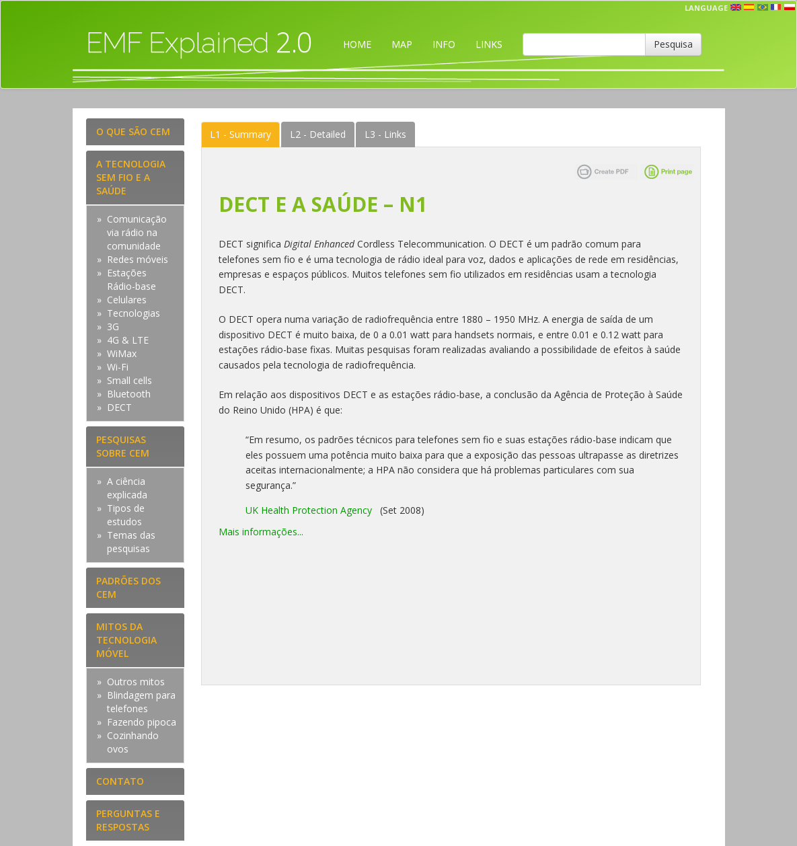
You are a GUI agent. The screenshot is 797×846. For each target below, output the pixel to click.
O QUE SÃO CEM (133, 131)
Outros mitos (136, 681)
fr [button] (776, 7)
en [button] (735, 7)
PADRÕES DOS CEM (128, 587)
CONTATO (120, 781)
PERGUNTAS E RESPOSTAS (128, 820)
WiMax (122, 353)
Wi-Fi (117, 366)
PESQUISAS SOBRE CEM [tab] (122, 446)
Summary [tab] (240, 134)
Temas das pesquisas (131, 542)
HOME (357, 44)
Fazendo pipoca (141, 722)
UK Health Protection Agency (308, 510)
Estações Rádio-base (131, 279)
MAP (401, 44)
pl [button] (789, 7)
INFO (443, 44)
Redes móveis (137, 259)
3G (113, 326)
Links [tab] (385, 134)
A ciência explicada (127, 488)
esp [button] (749, 7)
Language (706, 8)
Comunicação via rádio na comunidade (137, 232)
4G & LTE (128, 340)
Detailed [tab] (318, 134)
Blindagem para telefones (141, 702)
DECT (119, 407)
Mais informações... (261, 531)
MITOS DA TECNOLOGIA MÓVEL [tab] (126, 640)
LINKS (489, 44)
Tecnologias (133, 313)
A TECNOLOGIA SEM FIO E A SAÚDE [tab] (130, 177)
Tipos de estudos (126, 515)
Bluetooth (129, 393)
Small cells (129, 380)
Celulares (127, 299)
